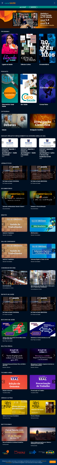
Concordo (52, 461)
